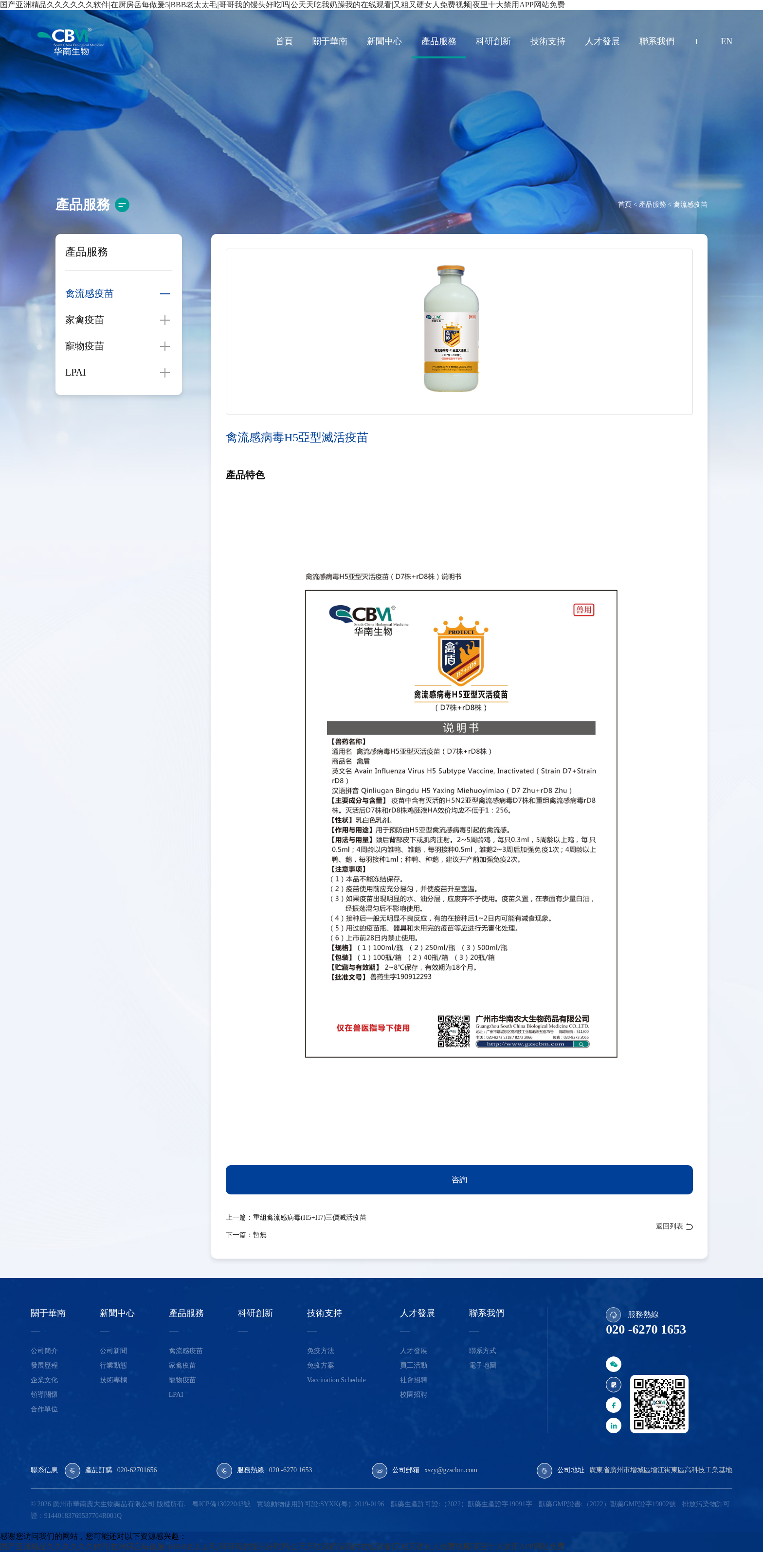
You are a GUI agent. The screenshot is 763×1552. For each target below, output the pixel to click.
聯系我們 (656, 41)
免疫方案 (320, 1365)
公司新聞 (113, 1350)
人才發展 (602, 41)
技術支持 (547, 41)
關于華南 (329, 41)
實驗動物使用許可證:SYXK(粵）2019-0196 (320, 1504)
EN (726, 41)
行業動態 (113, 1365)
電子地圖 (482, 1365)
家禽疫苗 (84, 319)
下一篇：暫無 (246, 1235)
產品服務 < (654, 204)
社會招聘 (413, 1380)
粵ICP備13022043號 (221, 1504)
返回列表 (669, 1226)
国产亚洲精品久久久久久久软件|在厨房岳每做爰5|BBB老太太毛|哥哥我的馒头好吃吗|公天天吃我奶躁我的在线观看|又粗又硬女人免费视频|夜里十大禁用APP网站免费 (282, 1546)
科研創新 (493, 41)
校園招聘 (413, 1394)
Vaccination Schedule (336, 1380)
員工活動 (413, 1365)
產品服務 (438, 41)
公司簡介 (44, 1350)
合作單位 (44, 1409)
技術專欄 (113, 1380)
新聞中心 (384, 41)
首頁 (284, 41)
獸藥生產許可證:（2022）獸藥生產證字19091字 (461, 1504)
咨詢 (459, 1179)
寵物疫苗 (84, 346)
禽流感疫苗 (690, 204)
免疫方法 (320, 1350)
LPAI (75, 372)
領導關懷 (44, 1394)
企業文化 (44, 1380)
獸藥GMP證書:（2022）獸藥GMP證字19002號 (607, 1504)
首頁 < (627, 204)
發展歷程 (44, 1365)
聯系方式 (482, 1350)
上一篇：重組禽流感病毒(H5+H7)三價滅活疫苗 (296, 1217)
